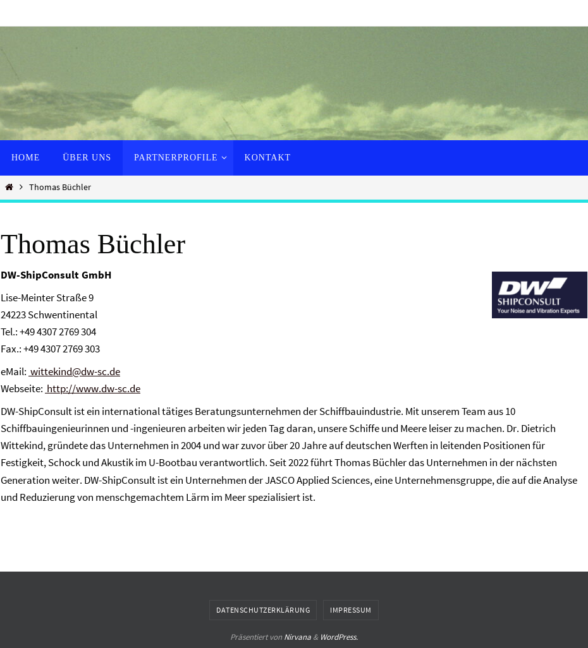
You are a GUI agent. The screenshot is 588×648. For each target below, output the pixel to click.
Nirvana (297, 637)
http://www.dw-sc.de (92, 388)
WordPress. (339, 637)
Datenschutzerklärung (263, 610)
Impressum (351, 610)
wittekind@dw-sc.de (74, 371)
